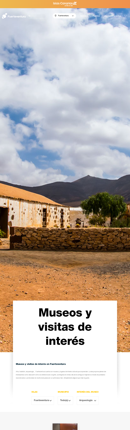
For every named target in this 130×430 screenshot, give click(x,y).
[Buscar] (36, 15)
